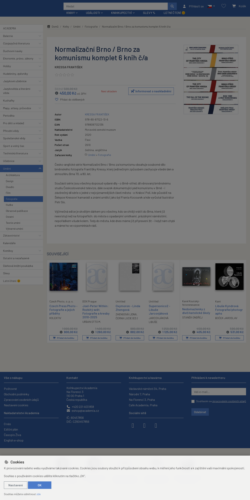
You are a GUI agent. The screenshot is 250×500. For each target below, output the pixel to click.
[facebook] (133, 425)
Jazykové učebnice (15, 86)
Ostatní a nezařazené (16, 263)
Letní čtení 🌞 (174, 18)
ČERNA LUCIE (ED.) (127, 323)
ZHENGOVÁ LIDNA (126, 319)
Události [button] (93, 18)
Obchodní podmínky (16, 394)
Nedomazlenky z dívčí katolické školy (196, 316)
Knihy (66, 31)
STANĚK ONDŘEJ (192, 323)
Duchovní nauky (12, 56)
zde (39, 494)
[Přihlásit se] (193, 9)
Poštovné (10, 388)
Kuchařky (8, 105)
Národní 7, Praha (139, 394)
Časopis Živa (12, 435)
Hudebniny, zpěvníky (15, 78)
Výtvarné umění (14, 234)
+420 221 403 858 (80, 406)
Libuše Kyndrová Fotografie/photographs (229, 314)
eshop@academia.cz (82, 410)
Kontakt (72, 377)
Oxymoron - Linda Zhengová (128, 313)
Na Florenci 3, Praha (142, 399)
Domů (53, 31)
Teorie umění (13, 227)
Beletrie (8, 41)
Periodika (8, 120)
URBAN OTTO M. (91, 327)
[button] (211, 9)
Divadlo (10, 192)
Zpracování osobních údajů (21, 399)
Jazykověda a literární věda (16, 96)
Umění (7, 173)
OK (40, 485)
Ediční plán (11, 429)
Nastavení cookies (16, 405)
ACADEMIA (9, 33)
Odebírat (200, 412)
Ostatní (10, 222)
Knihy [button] (70, 18)
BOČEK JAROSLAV (226, 323)
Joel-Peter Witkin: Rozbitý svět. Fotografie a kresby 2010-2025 (96, 316)
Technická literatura (15, 158)
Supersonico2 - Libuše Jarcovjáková (159, 314)
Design (9, 186)
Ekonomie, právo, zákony (18, 63)
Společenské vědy (14, 143)
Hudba (9, 210)
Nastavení (15, 485)
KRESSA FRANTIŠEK (69, 72)
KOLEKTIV (55, 323)
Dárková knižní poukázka (18, 271)
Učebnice (8, 166)
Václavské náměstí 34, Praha (147, 388)
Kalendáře (9, 248)
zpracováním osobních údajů (229, 401)
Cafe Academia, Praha (143, 405)
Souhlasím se (221, 401)
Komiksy (8, 255)
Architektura (13, 180)
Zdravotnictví (11, 240)
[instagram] (144, 425)
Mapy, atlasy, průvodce (17, 113)
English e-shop (13, 440)
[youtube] (156, 425)
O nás (7, 424)
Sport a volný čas (13, 151)
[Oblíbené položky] (224, 8)
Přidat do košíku (63, 343)
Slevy (6, 278)
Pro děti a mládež (13, 128)
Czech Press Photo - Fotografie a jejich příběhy (63, 314)
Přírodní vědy (11, 136)
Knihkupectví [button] (121, 18)
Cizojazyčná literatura (16, 48)
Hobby (7, 71)
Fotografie (11, 204)
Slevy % (149, 18)
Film (8, 198)
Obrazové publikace (17, 216)
